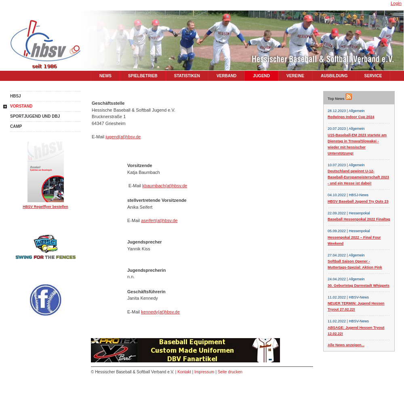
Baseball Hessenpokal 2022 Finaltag (359, 219)
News (105, 76)
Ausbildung (334, 76)
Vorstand (21, 106)
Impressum (204, 372)
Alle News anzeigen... (346, 345)
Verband (226, 76)
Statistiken (187, 76)
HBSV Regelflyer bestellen (45, 207)
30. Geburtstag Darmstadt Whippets (358, 286)
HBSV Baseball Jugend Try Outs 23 (358, 201)
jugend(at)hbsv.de (123, 136)
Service (373, 76)
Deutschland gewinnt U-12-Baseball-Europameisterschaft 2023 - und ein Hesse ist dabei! (358, 177)
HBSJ (15, 96)
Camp (16, 126)
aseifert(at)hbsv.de (159, 220)
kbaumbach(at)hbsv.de (164, 185)
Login (396, 3)
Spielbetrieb (143, 76)
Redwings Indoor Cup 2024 (351, 117)
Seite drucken (230, 372)
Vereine (295, 76)
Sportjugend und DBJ (35, 116)
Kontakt (184, 372)
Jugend (261, 76)
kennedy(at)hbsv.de (160, 311)
